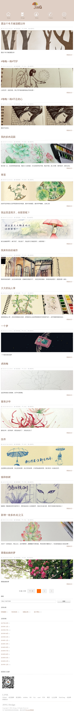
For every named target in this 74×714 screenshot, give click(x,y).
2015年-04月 (4, 633)
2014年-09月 (4, 647)
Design (23, 18)
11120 (24, 255)
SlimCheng (62, 697)
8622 (24, 217)
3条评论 (32, 142)
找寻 (3, 439)
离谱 (48, 697)
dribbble (25, 697)
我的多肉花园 (8, 137)
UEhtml (4, 697)
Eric (34, 697)
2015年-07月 (4, 630)
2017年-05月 (4, 623)
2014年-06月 (4, 654)
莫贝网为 (18, 697)
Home (8, 18)
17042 (24, 520)
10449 (24, 142)
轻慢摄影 (3, 612)
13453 (24, 444)
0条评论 (31, 217)
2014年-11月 (4, 640)
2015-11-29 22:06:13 (7, 104)
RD (30, 697)
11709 (24, 482)
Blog (64, 18)
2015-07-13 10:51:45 (8, 179)
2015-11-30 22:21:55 (7, 66)
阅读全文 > (70, 55)
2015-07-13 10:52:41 (8, 142)
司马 (43, 697)
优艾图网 (11, 697)
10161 (24, 331)
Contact (51, 18)
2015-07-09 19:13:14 (8, 406)
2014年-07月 (4, 650)
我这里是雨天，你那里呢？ (15, 212)
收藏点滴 (25, 612)
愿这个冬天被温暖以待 (13, 23)
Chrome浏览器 (29, 710)
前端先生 (5, 699)
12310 (24, 368)
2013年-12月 (4, 664)
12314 (24, 66)
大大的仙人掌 (8, 288)
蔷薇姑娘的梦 (8, 552)
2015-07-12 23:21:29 (8, 217)
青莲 (3, 174)
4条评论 (32, 28)
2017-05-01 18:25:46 (8, 28)
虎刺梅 (4, 363)
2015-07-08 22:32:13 (8, 482)
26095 (24, 104)
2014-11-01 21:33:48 (7, 520)
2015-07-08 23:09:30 (8, 444)
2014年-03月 (4, 657)
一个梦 (4, 326)
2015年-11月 (4, 626)
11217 (24, 293)
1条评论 (32, 179)
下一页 (31, 591)
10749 (24, 179)
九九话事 (54, 697)
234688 (25, 28)
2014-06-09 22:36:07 (8, 557)
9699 (24, 557)
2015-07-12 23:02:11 (7, 331)
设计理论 (36, 612)
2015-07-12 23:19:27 (8, 255)
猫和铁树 (6, 477)
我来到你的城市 (9, 250)
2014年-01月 (4, 661)
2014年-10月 (4, 644)
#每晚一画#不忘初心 (12, 99)
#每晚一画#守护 (9, 61)
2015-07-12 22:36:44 (8, 368)
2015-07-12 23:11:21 (7, 293)
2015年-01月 (4, 637)
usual (39, 697)
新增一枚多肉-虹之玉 (12, 515)
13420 (24, 406)
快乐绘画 (18, 28)
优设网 (69, 697)
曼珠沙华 (6, 401)
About (36, 18)
